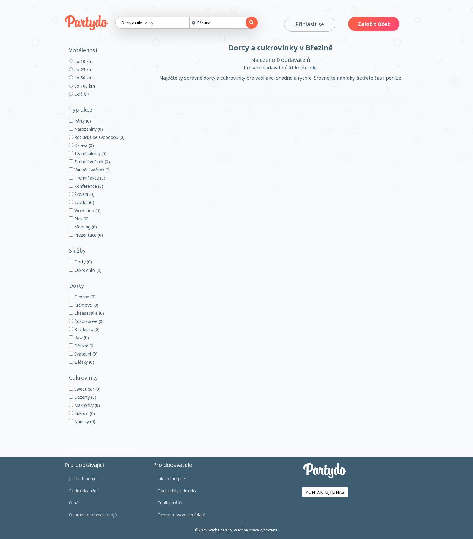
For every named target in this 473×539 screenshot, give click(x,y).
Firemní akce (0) (87, 178)
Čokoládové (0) (86, 321)
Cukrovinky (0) (85, 270)
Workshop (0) (84, 210)
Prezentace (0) (86, 235)
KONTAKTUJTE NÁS (325, 492)
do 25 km (81, 69)
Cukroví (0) (82, 413)
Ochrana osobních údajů (93, 515)
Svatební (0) (83, 354)
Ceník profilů (169, 503)
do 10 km (81, 61)
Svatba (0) (81, 202)
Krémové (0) (83, 305)
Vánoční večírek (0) (90, 170)
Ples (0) (79, 219)
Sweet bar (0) (84, 389)
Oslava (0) (81, 145)
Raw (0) (79, 337)
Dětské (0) (82, 346)
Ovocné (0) (82, 297)
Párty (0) (80, 121)
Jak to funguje (83, 478)
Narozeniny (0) (86, 129)
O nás (75, 503)
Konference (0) (86, 186)
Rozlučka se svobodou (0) (97, 137)
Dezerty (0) (82, 397)
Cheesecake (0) (86, 313)
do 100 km (82, 86)
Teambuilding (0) (87, 153)
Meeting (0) (83, 227)
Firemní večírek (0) (89, 161)
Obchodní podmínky (176, 490)
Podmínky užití (83, 490)
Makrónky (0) (84, 405)
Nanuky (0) (82, 421)
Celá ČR (79, 94)
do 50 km (81, 78)
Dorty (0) (80, 262)
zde (313, 67)
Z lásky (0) (81, 362)
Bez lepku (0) (84, 329)
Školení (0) (81, 194)
